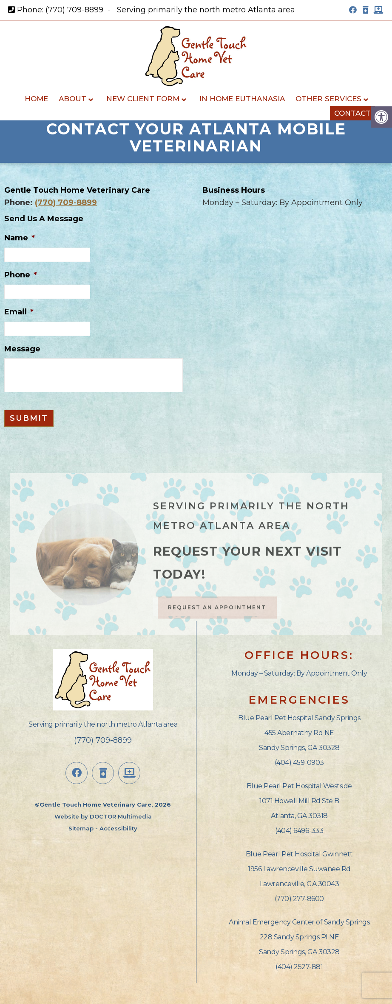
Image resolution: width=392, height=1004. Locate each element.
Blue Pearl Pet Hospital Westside (299, 786)
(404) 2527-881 (299, 967)
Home (36, 98)
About (72, 98)
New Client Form (142, 98)
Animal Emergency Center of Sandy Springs (299, 922)
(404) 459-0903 (299, 763)
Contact (352, 113)
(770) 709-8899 (74, 9)
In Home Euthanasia (242, 98)
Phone (20, 275)
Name (19, 237)
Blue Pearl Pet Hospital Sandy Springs (299, 718)
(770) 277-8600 (299, 899)
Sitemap (81, 828)
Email (19, 312)
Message (22, 349)
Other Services (328, 98)
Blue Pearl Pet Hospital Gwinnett (299, 854)
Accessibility (118, 828)
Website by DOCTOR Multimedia (103, 816)
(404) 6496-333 (299, 831)
